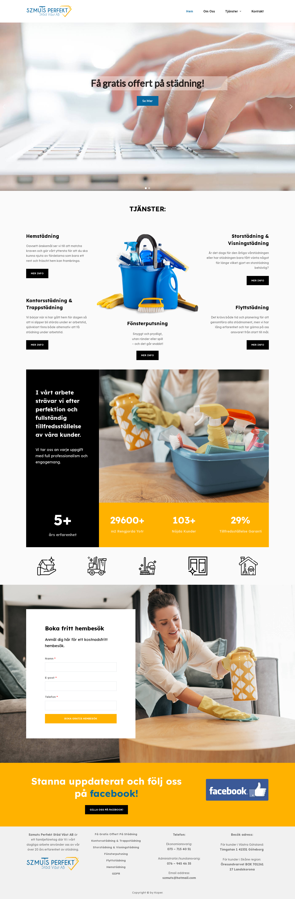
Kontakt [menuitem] (258, 11)
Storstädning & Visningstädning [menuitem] (116, 847)
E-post (51, 677)
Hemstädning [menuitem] (115, 867)
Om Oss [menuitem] (209, 11)
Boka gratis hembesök (80, 718)
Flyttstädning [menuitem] (116, 860)
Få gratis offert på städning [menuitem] (116, 834)
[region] (147, 107)
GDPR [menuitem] (116, 873)
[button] (4, 107)
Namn (50, 658)
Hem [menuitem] (189, 11)
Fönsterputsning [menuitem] (116, 854)
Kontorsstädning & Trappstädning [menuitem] (116, 840)
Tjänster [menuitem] (233, 11)
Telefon (51, 697)
